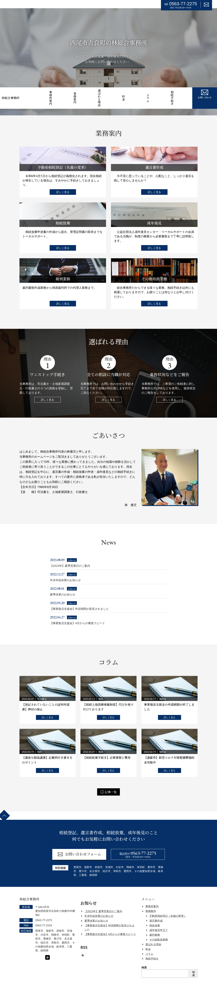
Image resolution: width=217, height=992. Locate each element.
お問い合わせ (205, 93)
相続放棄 (154, 917)
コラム (155, 94)
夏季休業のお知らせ (96, 912)
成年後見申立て (158, 921)
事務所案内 (58, 94)
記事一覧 (108, 783)
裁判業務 (154, 926)
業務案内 (83, 94)
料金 (131, 94)
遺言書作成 (156, 912)
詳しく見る (62, 184)
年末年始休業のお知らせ (98, 907)
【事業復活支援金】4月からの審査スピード (110, 925)
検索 (144, 959)
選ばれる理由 (107, 94)
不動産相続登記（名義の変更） (167, 907)
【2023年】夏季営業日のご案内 (103, 902)
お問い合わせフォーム (79, 846)
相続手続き (180, 94)
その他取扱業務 (158, 931)
